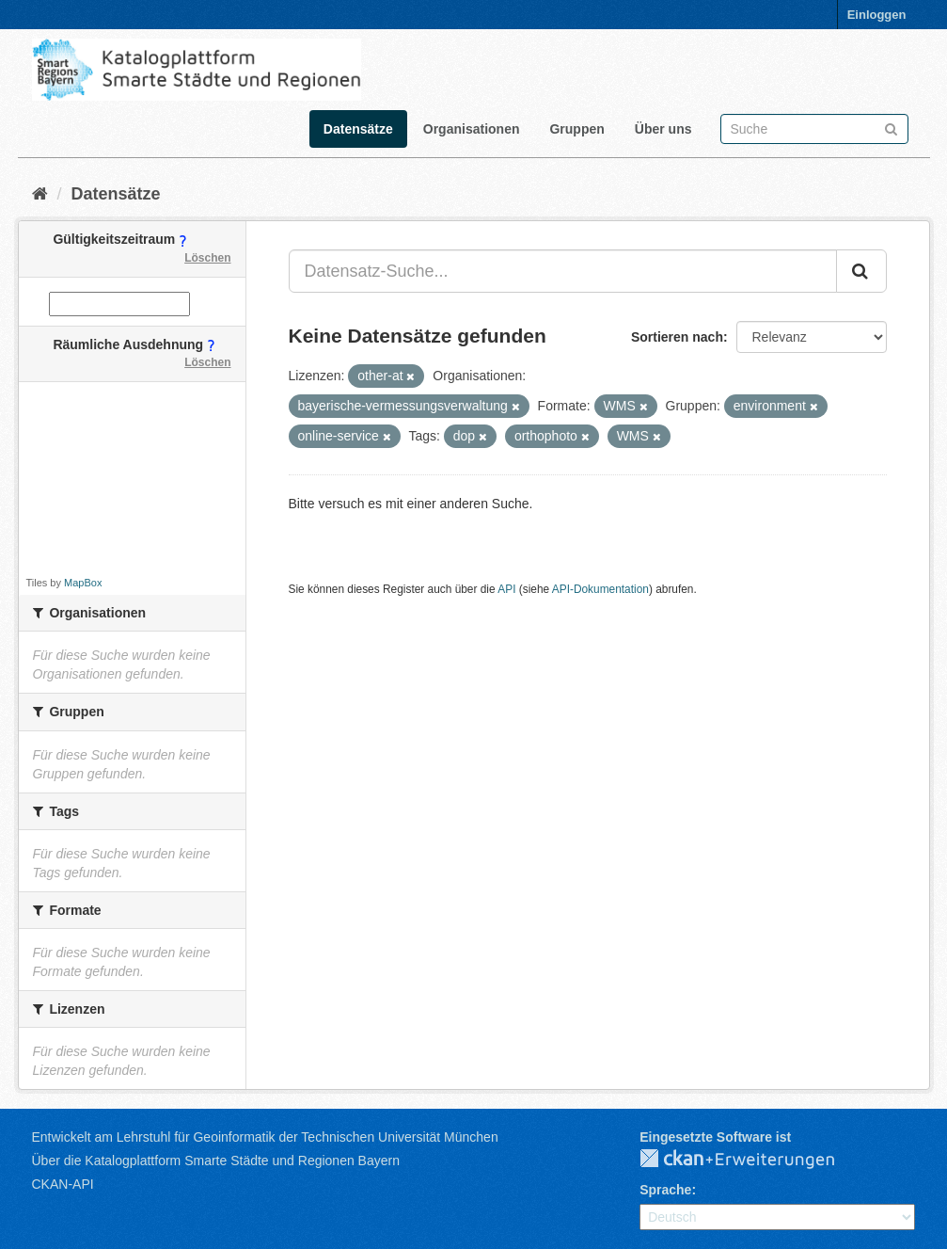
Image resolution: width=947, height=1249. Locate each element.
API (506, 589)
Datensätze (358, 128)
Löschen (207, 257)
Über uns (663, 128)
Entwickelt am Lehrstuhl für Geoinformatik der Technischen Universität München (265, 1137)
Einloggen (877, 15)
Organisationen (471, 128)
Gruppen (576, 128)
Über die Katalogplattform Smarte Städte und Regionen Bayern (216, 1160)
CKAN (752, 1159)
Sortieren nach (677, 336)
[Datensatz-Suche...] (563, 271)
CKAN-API (63, 1184)
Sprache (665, 1189)
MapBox (83, 582)
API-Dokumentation (600, 589)
